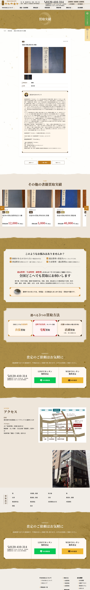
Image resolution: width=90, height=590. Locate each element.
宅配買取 (68, 582)
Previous (2, 207)
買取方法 (67, 577)
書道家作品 (15, 501)
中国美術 (69, 501)
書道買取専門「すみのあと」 (29, 139)
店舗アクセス (82, 582)
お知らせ (81, 588)
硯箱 (13, 505)
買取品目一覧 (45, 587)
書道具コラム (82, 585)
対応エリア (45, 582)
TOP (5, 31)
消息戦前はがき (53, 501)
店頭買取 (68, 585)
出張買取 (68, 580)
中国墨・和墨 (34, 493)
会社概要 (81, 580)
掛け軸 (50, 493)
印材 (49, 497)
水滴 (13, 497)
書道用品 (33, 501)
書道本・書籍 (70, 497)
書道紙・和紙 (34, 497)
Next (86, 207)
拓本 (31, 505)
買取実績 (10, 31)
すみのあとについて (47, 580)
